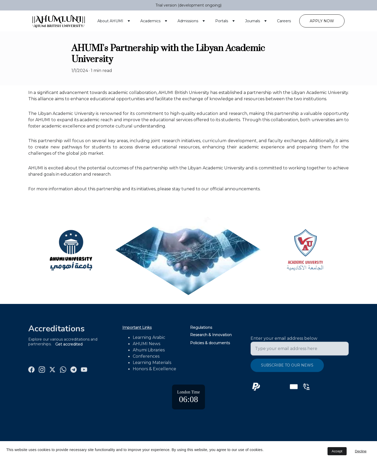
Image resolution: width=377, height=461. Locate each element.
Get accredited (68, 344)
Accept (337, 451)
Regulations (201, 328)
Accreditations (56, 329)
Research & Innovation (211, 335)
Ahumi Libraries (149, 353)
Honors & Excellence (154, 372)
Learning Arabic (149, 340)
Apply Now (322, 21)
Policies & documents (210, 343)
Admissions (188, 21)
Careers (284, 21)
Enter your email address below (284, 341)
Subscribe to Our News (287, 368)
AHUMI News (146, 347)
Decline (361, 451)
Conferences (146, 359)
